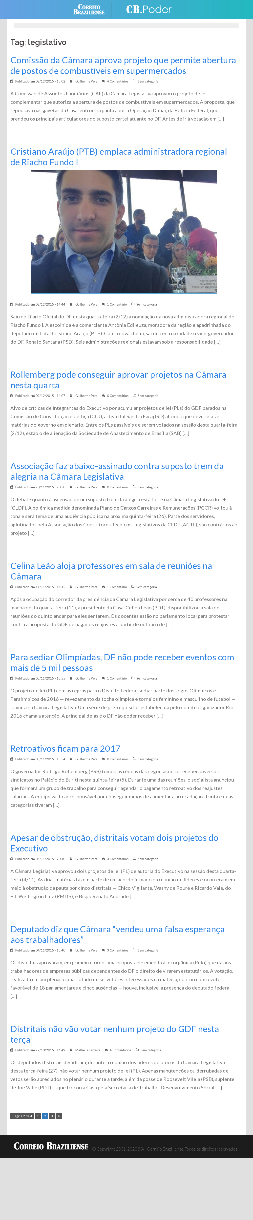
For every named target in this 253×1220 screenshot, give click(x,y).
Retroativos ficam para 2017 (65, 748)
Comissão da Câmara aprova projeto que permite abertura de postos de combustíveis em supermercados (123, 65)
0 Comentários (117, 396)
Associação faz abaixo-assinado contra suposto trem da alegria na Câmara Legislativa (117, 471)
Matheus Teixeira (87, 1050)
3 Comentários (117, 859)
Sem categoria (148, 81)
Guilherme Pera (86, 81)
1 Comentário (117, 304)
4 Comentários (117, 81)
